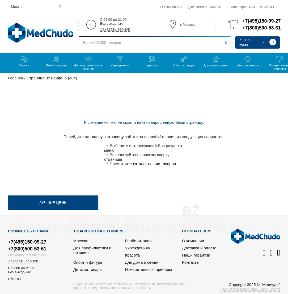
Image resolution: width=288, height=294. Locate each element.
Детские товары (248, 65)
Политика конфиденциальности (250, 289)
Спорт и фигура (183, 65)
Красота (151, 65)
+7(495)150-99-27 (261, 21)
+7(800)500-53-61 (261, 28)
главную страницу (107, 136)
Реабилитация (56, 65)
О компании (171, 7)
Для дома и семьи (216, 65)
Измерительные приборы (148, 269)
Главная (15, 78)
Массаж (24, 65)
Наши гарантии (241, 7)
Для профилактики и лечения (88, 67)
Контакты (268, 7)
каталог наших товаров (154, 163)
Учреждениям (120, 65)
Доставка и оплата (204, 7)
